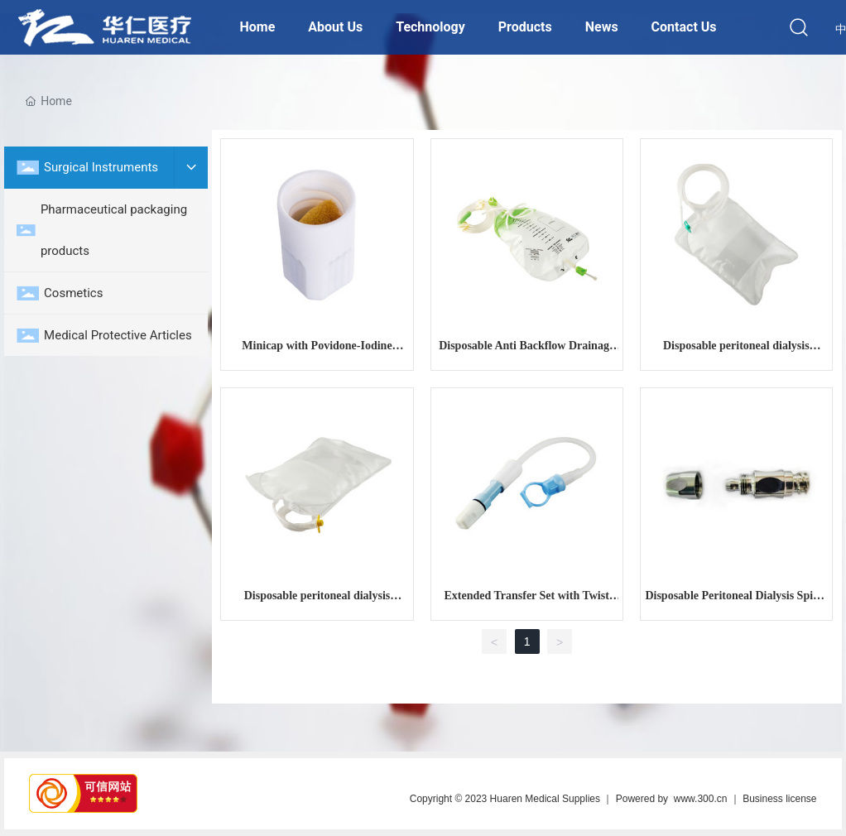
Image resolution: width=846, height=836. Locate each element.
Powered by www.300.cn (672, 799)
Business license (779, 799)
